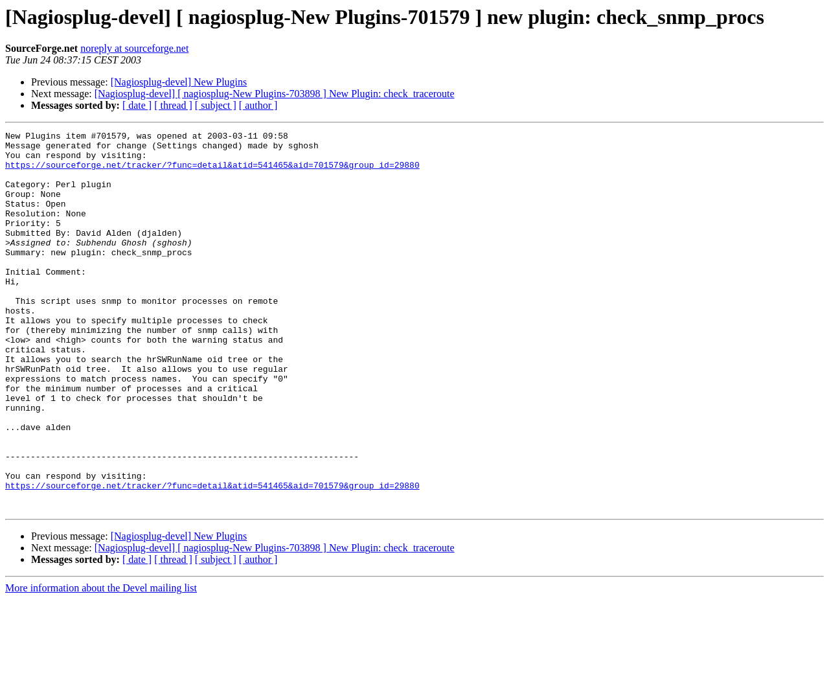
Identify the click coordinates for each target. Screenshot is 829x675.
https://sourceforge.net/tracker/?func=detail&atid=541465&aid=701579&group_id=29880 (212, 172)
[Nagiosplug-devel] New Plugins (179, 81)
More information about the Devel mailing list (101, 663)
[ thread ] (173, 105)
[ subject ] (215, 105)
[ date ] (137, 105)
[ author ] (258, 105)
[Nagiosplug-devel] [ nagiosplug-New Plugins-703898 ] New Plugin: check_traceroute (275, 93)
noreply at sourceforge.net (134, 48)
